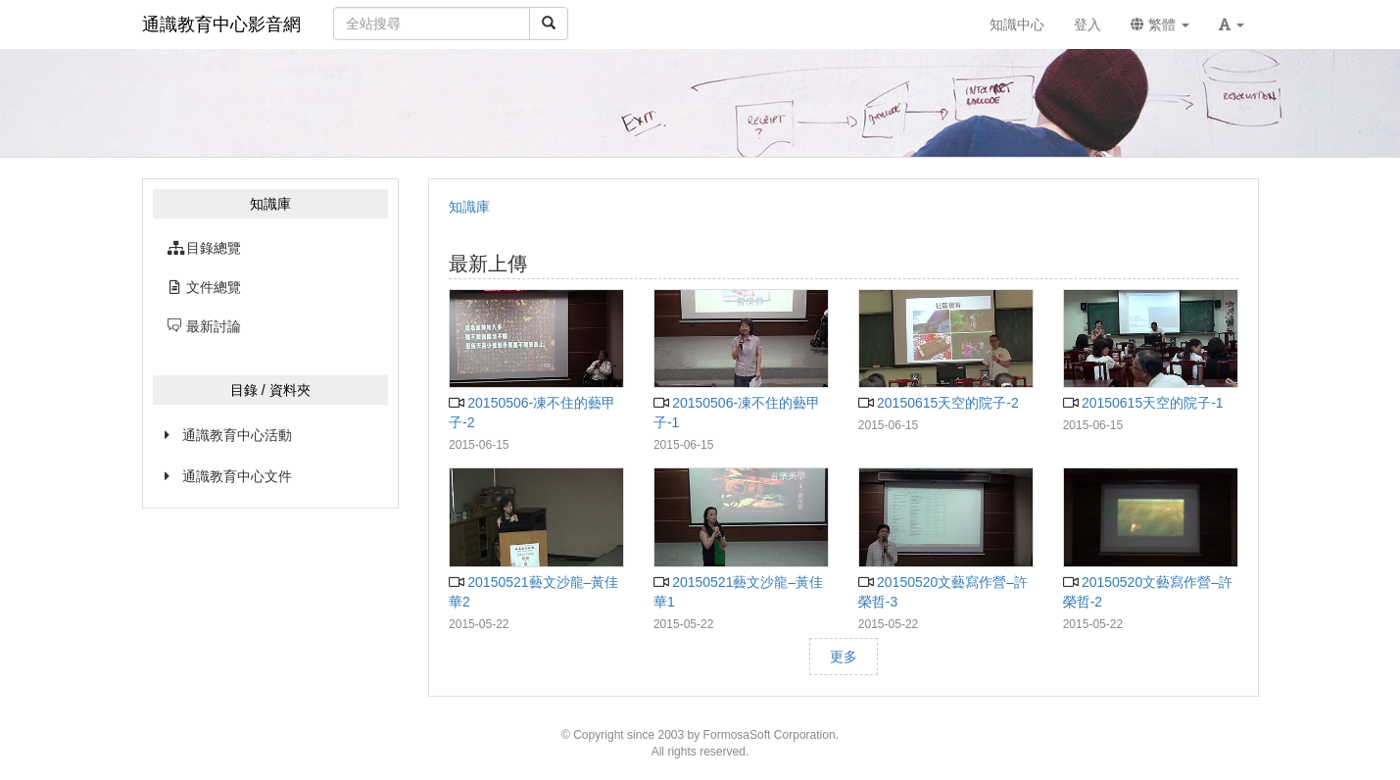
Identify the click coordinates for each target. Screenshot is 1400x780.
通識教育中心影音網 (221, 24)
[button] (1231, 24)
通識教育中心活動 (237, 435)
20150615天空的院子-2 (938, 403)
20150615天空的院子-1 (1143, 403)
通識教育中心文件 (237, 476)
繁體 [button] (1160, 24)
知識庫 (469, 207)
